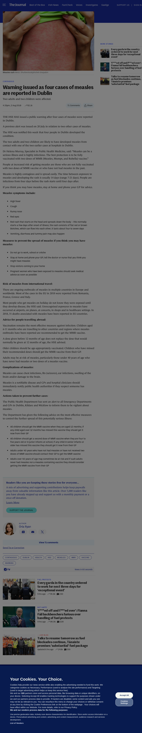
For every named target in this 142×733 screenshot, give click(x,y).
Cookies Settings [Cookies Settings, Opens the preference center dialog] (124, 702)
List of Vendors (17, 723)
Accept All (124, 695)
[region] (71, 699)
